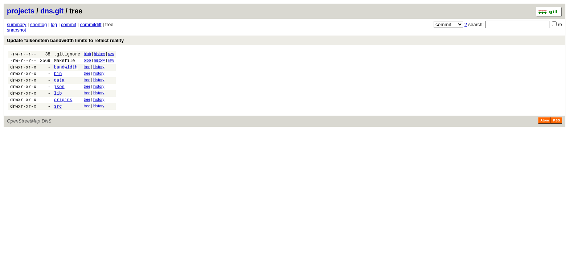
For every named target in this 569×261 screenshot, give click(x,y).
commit (68, 24)
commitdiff (90, 24)
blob (87, 54)
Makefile (64, 62)
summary (16, 24)
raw (111, 54)
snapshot (16, 30)
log (54, 24)
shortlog (38, 24)
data (59, 85)
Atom (544, 130)
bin (58, 78)
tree (87, 69)
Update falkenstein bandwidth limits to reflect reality (65, 40)
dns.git (52, 11)
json (59, 93)
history (99, 54)
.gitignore (67, 55)
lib (58, 101)
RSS (556, 130)
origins (63, 108)
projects (20, 11)
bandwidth (66, 70)
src (58, 116)
